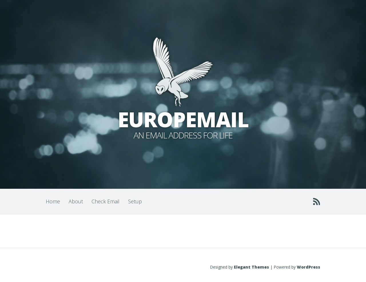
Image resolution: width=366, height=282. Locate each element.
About (76, 201)
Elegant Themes (251, 267)
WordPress (308, 267)
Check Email (106, 201)
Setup (135, 201)
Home (53, 201)
